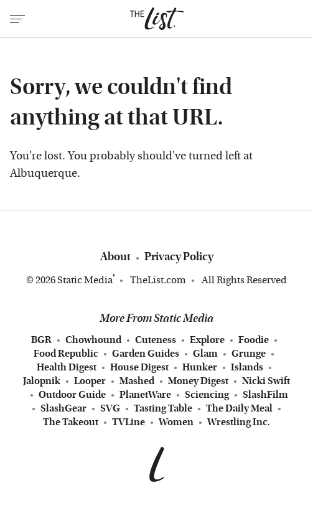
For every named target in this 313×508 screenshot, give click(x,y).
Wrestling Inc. (238, 422)
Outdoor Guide (72, 395)
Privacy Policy (178, 256)
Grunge (248, 354)
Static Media (85, 280)
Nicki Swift (266, 381)
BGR (41, 340)
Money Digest (198, 381)
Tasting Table (163, 408)
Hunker (199, 367)
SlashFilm (265, 395)
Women (176, 422)
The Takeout (70, 422)
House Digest (139, 367)
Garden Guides (145, 354)
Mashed (136, 381)
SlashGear (63, 408)
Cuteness (155, 340)
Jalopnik (41, 381)
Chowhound (93, 340)
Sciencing (207, 395)
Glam (205, 354)
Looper (90, 381)
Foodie (253, 340)
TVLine (128, 422)
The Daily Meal (239, 408)
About (115, 256)
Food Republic (66, 354)
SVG (110, 408)
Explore (207, 340)
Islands (247, 367)
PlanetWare (145, 395)
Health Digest (66, 367)
